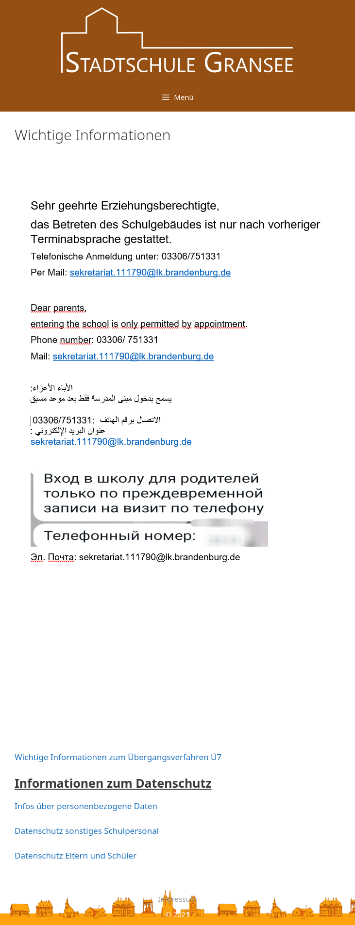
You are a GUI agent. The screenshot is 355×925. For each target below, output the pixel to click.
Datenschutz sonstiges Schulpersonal (87, 830)
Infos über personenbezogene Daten (86, 805)
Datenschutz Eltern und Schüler (75, 855)
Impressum (177, 899)
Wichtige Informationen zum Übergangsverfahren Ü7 (118, 757)
